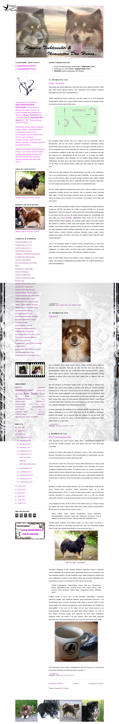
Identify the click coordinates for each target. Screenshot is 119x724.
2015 (20, 434)
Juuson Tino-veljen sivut (25, 290)
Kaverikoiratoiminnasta (25, 257)
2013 (20, 489)
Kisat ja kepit (56, 83)
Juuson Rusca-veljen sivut (26, 292)
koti (36, 404)
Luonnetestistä (21, 322)
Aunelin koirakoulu (23, 275)
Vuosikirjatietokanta (23, 251)
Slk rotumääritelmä (23, 313)
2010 (20, 500)
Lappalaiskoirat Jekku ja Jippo (28, 349)
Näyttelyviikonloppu (60, 437)
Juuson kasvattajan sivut (25, 284)
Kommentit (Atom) (61, 688)
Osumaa (53, 316)
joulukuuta (25, 437)
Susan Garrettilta (66, 218)
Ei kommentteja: (54, 303)
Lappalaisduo (20, 346)
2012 (20, 493)
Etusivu (76, 683)
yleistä (71, 426)
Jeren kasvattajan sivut (25, 299)
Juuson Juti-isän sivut (24, 287)
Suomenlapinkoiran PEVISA (26, 316)
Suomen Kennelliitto (23, 242)
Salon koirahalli (22, 272)
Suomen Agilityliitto (23, 245)
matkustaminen (38, 407)
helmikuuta (24, 478)
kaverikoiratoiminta (23, 399)
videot (79, 305)
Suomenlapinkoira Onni (24, 352)
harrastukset (64, 305)
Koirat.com (19, 281)
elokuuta (24, 447)
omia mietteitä (37, 409)
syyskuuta (24, 444)
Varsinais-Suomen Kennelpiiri (27, 254)
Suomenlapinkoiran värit (25, 319)
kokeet (31, 404)
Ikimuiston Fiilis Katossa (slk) (27, 355)
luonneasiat (65, 426)
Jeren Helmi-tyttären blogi (26, 307)
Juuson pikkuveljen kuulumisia (27, 295)
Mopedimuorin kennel (24, 310)
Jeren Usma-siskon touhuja (26, 304)
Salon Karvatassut (23, 260)
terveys (41, 414)
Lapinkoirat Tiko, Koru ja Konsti (28, 343)
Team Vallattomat (23, 340)
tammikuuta (25, 482)
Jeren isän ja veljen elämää (27, 301)
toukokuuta (25, 468)
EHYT (17, 266)
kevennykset (20, 401)
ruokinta (42, 412)
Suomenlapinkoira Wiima (25, 337)
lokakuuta (24, 440)
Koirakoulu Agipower (24, 269)
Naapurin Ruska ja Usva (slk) (27, 334)
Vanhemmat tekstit (96, 683)
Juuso (66, 675)
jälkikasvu (41, 396)
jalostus (18, 394)
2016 (20, 431)
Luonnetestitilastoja (23, 325)
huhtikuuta (24, 472)
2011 (20, 496)
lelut (43, 404)
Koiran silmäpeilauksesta (25, 328)
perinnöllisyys (21, 412)
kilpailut (74, 305)
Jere (70, 305)
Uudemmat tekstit (56, 683)
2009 (20, 503)
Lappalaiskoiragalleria (25, 278)
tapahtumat (21, 414)
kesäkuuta (24, 454)
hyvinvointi (41, 390)
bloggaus (41, 387)
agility (57, 305)
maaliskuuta (25, 475)
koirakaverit (20, 404)
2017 (20, 427)
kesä (59, 426)
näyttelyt (71, 675)
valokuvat (20, 416)
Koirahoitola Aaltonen (24, 331)
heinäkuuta (24, 451)
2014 (20, 486)
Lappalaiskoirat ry (23, 248)
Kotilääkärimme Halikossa (26, 263)
